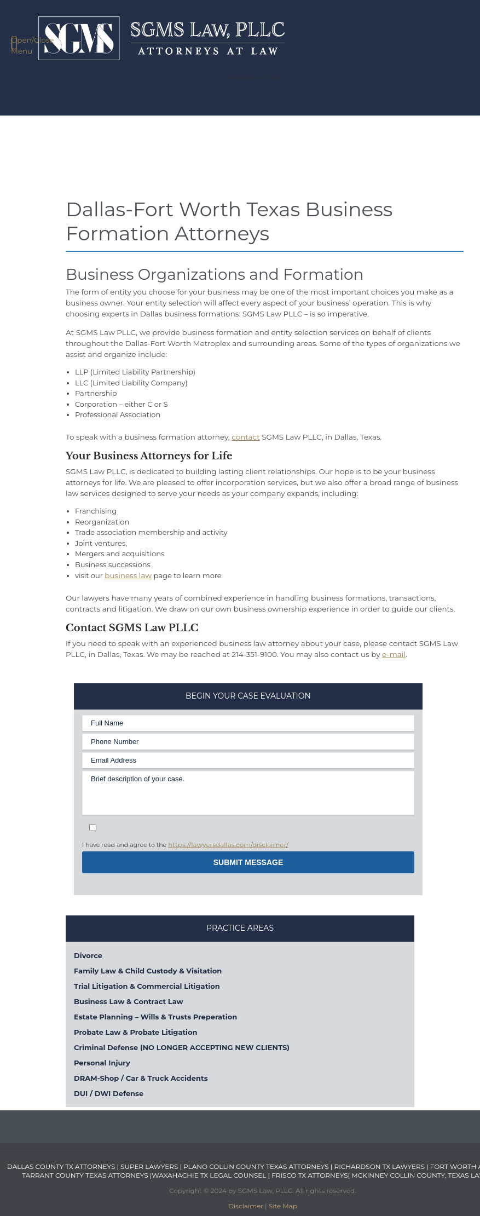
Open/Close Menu (26, 45)
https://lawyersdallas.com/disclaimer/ (228, 844)
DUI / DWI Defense (108, 1093)
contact (245, 437)
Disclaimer (245, 1206)
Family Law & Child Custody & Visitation (148, 970)
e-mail (394, 654)
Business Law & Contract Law (128, 1001)
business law (128, 575)
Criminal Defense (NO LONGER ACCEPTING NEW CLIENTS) (182, 1047)
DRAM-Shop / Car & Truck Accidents (141, 1078)
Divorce (88, 955)
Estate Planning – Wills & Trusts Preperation (155, 1016)
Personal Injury (102, 1062)
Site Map (283, 1206)
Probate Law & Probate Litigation (135, 1032)
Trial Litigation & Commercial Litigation (147, 986)
